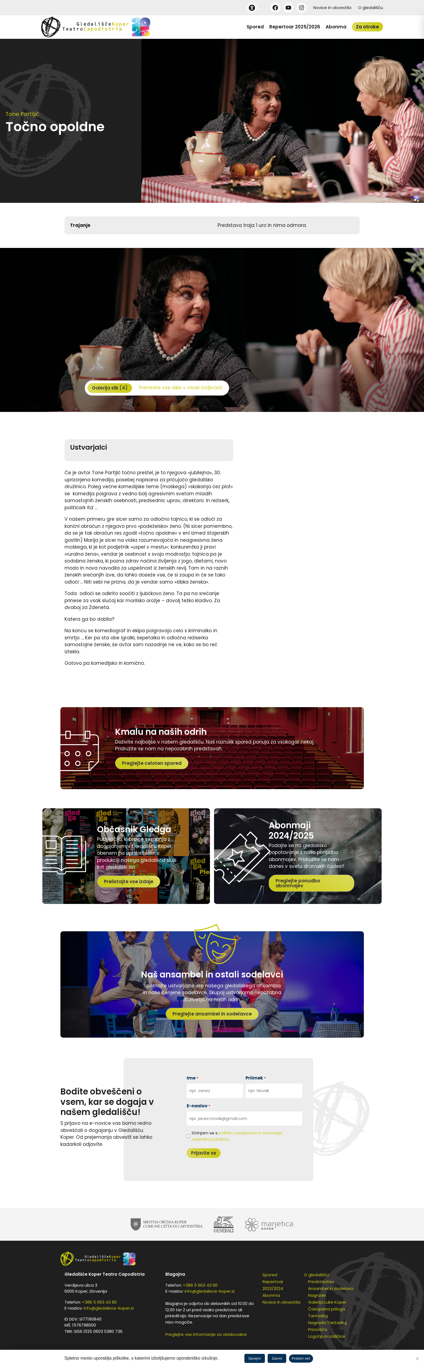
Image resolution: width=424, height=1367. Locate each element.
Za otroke (367, 27)
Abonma (336, 27)
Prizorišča (317, 1329)
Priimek (255, 1078)
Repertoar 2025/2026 (294, 27)
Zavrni (277, 1358)
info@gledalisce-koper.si (109, 1308)
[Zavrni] (417, 1358)
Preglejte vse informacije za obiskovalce (206, 1334)
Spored (255, 27)
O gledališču (370, 7)
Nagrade (317, 1295)
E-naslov (198, 1106)
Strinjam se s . (237, 1136)
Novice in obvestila (332, 7)
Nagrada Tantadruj (327, 1322)
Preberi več (301, 1358)
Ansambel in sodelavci (330, 1288)
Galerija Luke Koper (327, 1302)
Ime (192, 1078)
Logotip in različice (326, 1336)
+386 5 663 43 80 (99, 1302)
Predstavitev (321, 1281)
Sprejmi (254, 1358)
